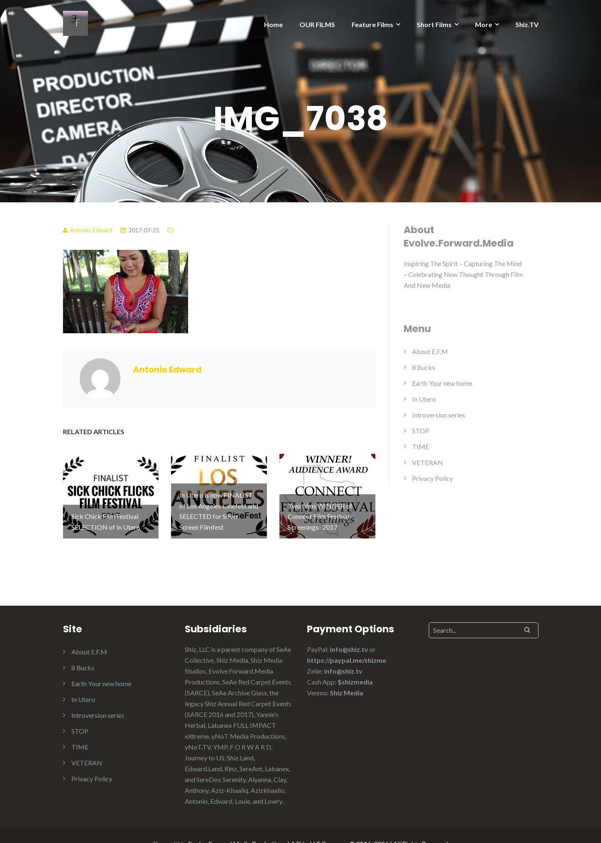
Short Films (434, 24)
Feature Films (372, 24)
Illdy (180, 826)
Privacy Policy (432, 478)
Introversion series (438, 415)
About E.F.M (430, 351)
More (483, 24)
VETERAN (427, 462)
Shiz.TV (527, 24)
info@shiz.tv (349, 632)
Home (273, 24)
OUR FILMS (317, 24)
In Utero (424, 399)
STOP (420, 431)
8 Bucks (423, 367)
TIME (420, 446)
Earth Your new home (442, 383)
